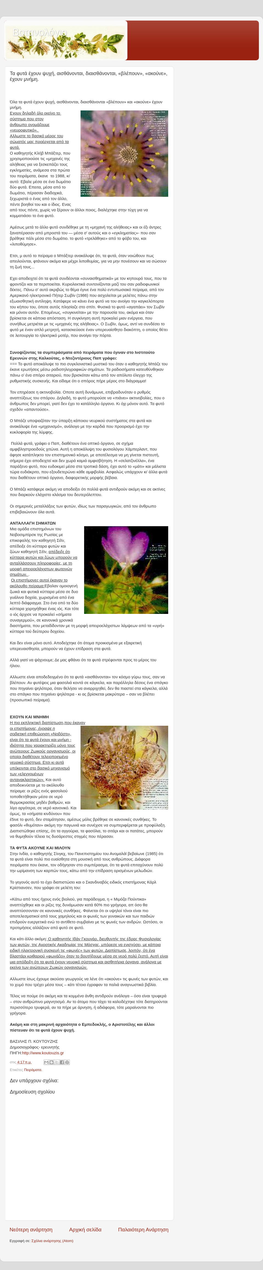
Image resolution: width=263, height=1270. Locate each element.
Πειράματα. (33, 1070)
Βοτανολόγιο (39, 32)
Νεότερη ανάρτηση (31, 1229)
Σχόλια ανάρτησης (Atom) (52, 1241)
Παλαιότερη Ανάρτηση (143, 1229)
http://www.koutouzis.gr (43, 1053)
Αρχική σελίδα (85, 1229)
